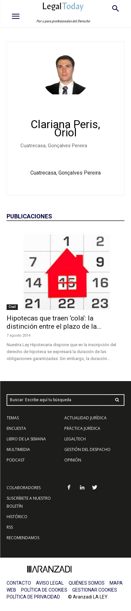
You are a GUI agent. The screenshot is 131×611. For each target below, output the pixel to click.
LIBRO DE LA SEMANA (26, 439)
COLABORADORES (24, 487)
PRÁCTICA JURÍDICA (82, 428)
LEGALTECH (75, 439)
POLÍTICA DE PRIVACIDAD (33, 596)
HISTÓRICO (17, 516)
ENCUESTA (16, 428)
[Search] (117, 400)
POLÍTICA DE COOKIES (44, 590)
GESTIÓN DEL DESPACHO (87, 449)
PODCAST (16, 460)
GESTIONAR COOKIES (94, 590)
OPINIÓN (72, 460)
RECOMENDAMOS (23, 538)
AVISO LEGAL (50, 583)
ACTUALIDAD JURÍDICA (85, 418)
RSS (10, 527)
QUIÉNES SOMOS (87, 583)
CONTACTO (19, 583)
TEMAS (13, 418)
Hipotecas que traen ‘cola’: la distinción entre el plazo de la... (54, 322)
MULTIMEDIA (18, 449)
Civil (12, 307)
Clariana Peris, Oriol (65, 128)
